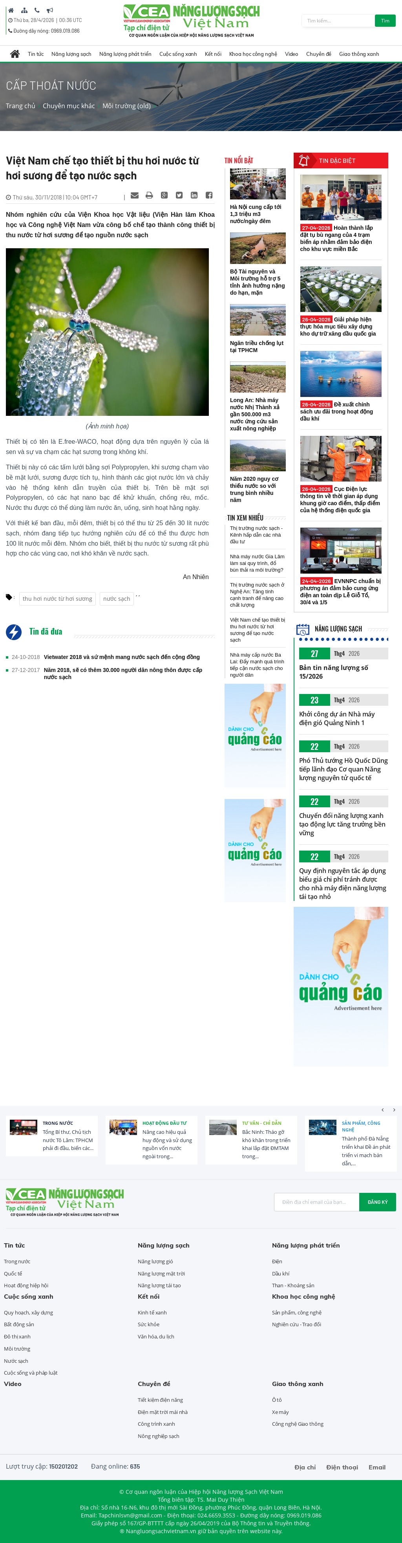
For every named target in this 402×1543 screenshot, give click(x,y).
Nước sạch (16, 1360)
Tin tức (36, 54)
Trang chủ (20, 106)
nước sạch (116, 598)
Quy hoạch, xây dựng (28, 1312)
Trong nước (58, 1123)
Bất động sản (19, 1324)
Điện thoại (342, 1467)
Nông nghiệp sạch (158, 1436)
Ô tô (277, 1399)
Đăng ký (377, 1202)
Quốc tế (13, 1273)
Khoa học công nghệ (253, 54)
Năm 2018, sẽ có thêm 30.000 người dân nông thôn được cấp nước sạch (123, 673)
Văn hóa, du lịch (156, 1336)
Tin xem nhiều (245, 517)
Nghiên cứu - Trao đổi (296, 1324)
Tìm (385, 20)
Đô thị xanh (17, 1336)
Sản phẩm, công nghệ (361, 1126)
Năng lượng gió (155, 1261)
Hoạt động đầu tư (165, 1123)
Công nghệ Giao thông (297, 1423)
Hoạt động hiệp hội (26, 1285)
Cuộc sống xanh (178, 54)
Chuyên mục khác (69, 106)
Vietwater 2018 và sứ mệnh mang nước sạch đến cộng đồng (122, 657)
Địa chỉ (305, 1467)
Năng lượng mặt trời (161, 1273)
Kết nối (213, 54)
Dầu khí (280, 1273)
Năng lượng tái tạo (159, 1285)
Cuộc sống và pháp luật (31, 1372)
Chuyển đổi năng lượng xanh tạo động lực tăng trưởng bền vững (342, 824)
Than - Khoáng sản (293, 1285)
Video (292, 54)
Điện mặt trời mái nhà (163, 1412)
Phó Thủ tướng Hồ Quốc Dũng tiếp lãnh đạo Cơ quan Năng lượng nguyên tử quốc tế (343, 769)
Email (377, 1467)
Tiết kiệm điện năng (160, 1399)
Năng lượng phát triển (125, 54)
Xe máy (280, 1412)
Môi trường (17, 1348)
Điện (277, 1261)
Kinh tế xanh (152, 1312)
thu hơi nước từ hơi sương (57, 598)
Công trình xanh (156, 1423)
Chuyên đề (318, 54)
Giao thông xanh (359, 54)
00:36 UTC (70, 20)
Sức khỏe (148, 1324)
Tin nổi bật (239, 160)
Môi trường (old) (126, 106)
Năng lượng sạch (71, 54)
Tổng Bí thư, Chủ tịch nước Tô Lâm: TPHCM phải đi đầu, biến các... (68, 1140)
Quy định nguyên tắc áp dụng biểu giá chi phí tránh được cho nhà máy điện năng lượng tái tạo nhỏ (342, 883)
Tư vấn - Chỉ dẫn (261, 1123)
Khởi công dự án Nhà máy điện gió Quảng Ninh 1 (337, 718)
